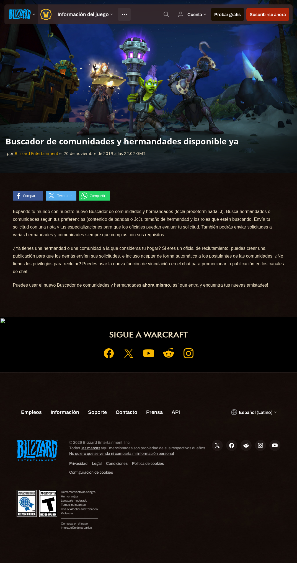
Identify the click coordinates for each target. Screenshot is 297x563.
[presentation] (21, 14)
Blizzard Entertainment (36, 153)
